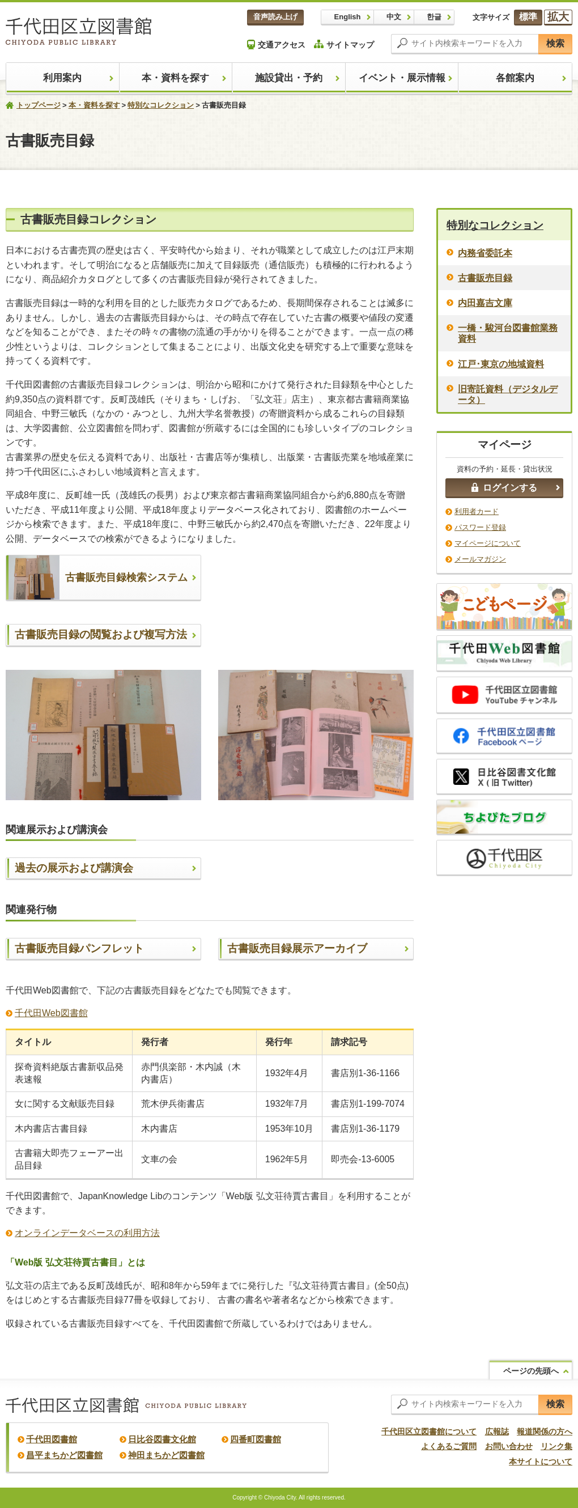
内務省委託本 (485, 253)
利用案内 (62, 78)
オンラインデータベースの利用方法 (87, 1233)
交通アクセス (276, 44)
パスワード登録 (480, 527)
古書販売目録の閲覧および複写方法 (101, 634)
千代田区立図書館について (429, 1431)
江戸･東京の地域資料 (501, 364)
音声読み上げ (275, 16)
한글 (434, 16)
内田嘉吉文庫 (485, 303)
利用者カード (476, 511)
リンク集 (556, 1446)
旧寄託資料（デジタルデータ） (508, 394)
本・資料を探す (175, 78)
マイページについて (487, 543)
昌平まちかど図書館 (64, 1455)
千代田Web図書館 (51, 1013)
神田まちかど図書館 (166, 1455)
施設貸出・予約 (288, 78)
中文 (393, 16)
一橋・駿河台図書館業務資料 (508, 333)
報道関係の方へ (544, 1431)
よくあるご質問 (449, 1446)
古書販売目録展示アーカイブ (297, 948)
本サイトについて (540, 1461)
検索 (555, 43)
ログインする (504, 487)
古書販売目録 (485, 278)
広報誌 (497, 1431)
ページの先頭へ (531, 1370)
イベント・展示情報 (402, 78)
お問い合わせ (509, 1446)
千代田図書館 (51, 1439)
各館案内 (515, 78)
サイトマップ (344, 44)
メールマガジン (480, 559)
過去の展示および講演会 (74, 868)
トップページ (38, 105)
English (347, 16)
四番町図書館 (255, 1439)
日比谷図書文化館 (162, 1439)
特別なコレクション (161, 105)
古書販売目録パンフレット (79, 948)
